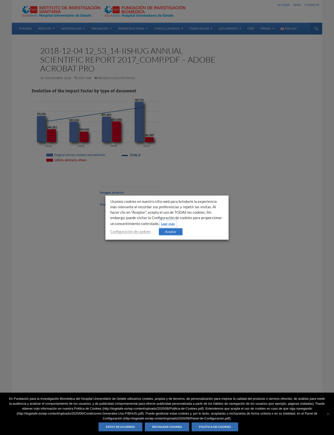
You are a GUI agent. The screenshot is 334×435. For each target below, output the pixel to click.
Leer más (168, 223)
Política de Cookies (215, 427)
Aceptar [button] (170, 231)
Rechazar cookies (167, 427)
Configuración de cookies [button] (130, 231)
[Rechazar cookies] (327, 413)
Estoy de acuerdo (120, 427)
